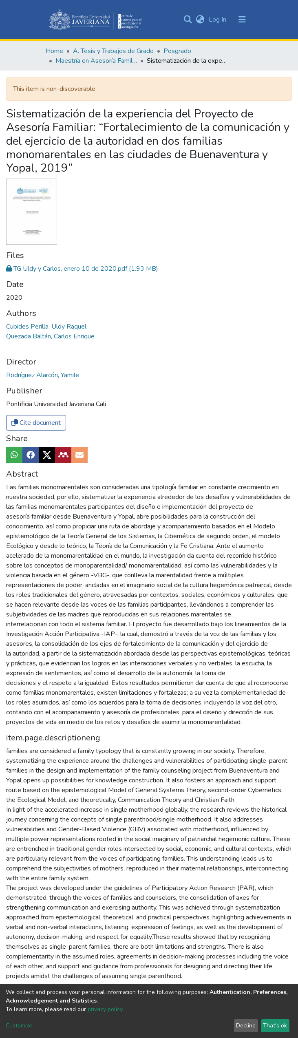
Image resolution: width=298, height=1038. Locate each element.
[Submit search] (188, 19)
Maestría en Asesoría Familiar (96, 60)
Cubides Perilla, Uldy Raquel (46, 326)
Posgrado (177, 50)
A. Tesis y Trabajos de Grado (113, 50)
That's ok (275, 1025)
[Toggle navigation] (242, 19)
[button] (200, 19)
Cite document (36, 422)
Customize (19, 1025)
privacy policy (105, 1009)
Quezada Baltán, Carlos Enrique (50, 336)
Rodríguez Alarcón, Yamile (42, 375)
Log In (218, 19)
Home (54, 50)
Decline (246, 1025)
